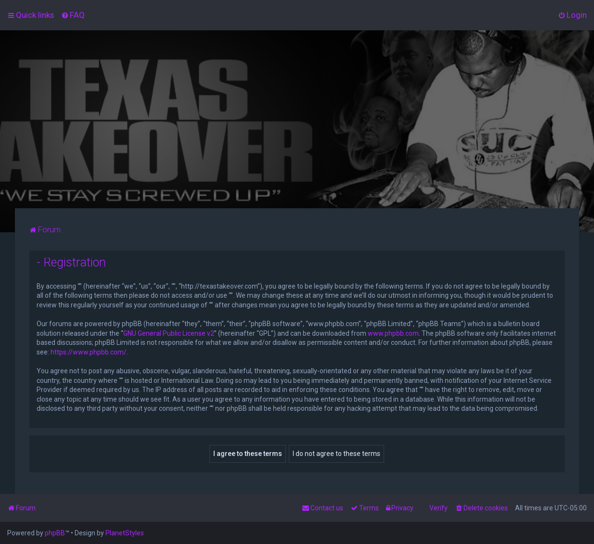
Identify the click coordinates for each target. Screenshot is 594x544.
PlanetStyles (124, 533)
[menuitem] (73, 15)
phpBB (55, 533)
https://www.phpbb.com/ (89, 352)
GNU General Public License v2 (168, 333)
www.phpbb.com (393, 333)
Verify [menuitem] (438, 508)
